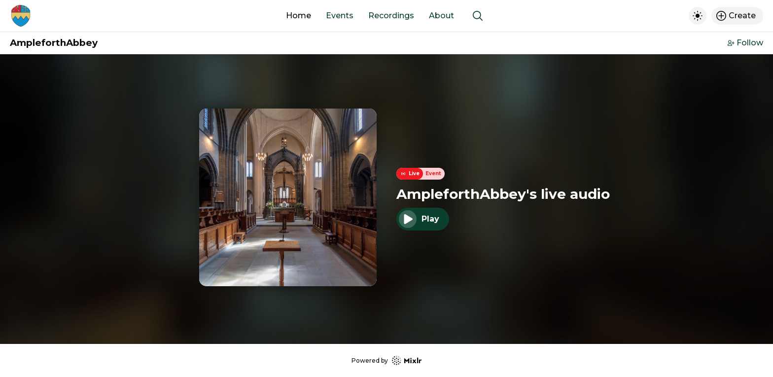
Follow (745, 42)
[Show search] (478, 16)
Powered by (386, 360)
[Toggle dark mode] (697, 16)
